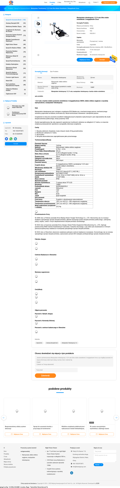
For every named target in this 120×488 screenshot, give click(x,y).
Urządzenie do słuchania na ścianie (16, 30)
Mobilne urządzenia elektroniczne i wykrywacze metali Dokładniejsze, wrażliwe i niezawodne (73, 429)
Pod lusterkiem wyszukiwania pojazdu (16, 84)
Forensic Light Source (16, 77)
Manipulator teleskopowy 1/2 (69, 343)
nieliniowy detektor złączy (16, 26)
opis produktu (54, 71)
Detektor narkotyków (16, 64)
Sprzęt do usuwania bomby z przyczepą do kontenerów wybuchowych (42, 429)
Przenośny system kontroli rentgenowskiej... (16, 35)
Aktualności (7, 459)
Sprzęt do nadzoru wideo (16, 48)
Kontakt (16, 144)
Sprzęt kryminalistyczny (16, 61)
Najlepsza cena (85, 60)
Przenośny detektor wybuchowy (16, 51)
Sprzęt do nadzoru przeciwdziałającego (16, 73)
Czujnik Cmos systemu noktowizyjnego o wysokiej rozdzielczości (55, 471)
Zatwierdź (45, 375)
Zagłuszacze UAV (16, 94)
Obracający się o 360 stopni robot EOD (18, 106)
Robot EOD (16, 81)
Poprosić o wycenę (109, 2)
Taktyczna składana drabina (16, 89)
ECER (97, 483)
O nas (5, 456)
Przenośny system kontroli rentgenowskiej (28, 449)
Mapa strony (7, 462)
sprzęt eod (39, 343)
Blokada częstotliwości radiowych (16, 40)
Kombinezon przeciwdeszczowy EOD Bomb (19, 113)
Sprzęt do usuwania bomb (16, 20)
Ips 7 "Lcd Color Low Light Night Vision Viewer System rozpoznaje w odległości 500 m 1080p (56, 454)
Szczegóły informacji (41, 71)
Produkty (6, 454)
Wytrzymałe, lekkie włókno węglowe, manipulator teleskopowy (30, 457)
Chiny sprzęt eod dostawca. (29, 483)
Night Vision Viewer (16, 44)
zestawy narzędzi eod (52, 343)
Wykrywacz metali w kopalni (16, 56)
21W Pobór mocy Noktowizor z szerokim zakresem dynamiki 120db (56, 462)
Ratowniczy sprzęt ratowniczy (16, 68)
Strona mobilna (8, 464)
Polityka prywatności (10, 467)
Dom (5, 451)
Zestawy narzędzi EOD (16, 23)
